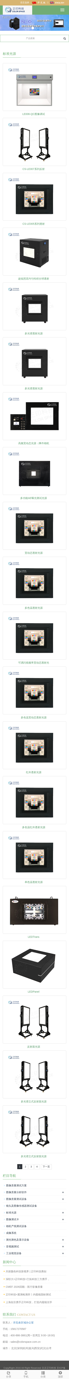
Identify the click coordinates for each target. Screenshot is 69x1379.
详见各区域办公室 (23, 1322)
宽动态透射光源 (34, 552)
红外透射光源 (33, 772)
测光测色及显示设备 (17, 1239)
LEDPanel (33, 991)
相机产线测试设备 (16, 1226)
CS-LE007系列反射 (33, 169)
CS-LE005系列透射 (33, 223)
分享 (8, 1374)
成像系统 (11, 1232)
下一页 (46, 1166)
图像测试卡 (12, 1219)
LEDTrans (33, 936)
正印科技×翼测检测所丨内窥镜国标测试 (28, 1294)
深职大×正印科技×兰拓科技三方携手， (28, 1279)
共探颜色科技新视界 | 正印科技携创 (26, 1271)
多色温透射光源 (34, 607)
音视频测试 (12, 1246)
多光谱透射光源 (34, 333)
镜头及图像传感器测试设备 (21, 1205)
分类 (43, 1374)
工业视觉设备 (14, 1253)
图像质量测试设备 (16, 1199)
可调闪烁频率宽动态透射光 (33, 662)
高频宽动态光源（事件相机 (33, 443)
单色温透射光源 (34, 882)
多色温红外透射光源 (33, 827)
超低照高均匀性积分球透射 (33, 278)
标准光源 (11, 1212)
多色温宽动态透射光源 (34, 717)
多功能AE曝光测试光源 (33, 498)
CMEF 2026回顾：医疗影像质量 (24, 1286)
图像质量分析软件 (16, 1192)
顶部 (60, 1374)
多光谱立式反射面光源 (34, 1101)
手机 (26, 1374)
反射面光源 (33, 1046)
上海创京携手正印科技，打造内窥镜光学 (29, 1302)
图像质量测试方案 (16, 1185)
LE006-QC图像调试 (33, 114)
